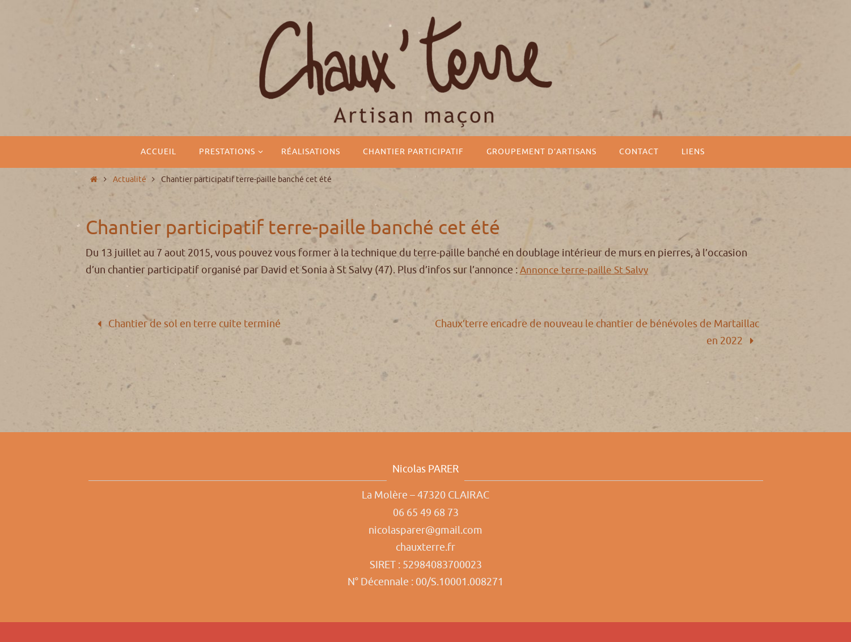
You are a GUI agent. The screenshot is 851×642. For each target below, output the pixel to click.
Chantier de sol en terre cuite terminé (186, 324)
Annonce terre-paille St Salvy (586, 270)
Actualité (129, 179)
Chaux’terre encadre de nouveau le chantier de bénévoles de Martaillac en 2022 (597, 333)
